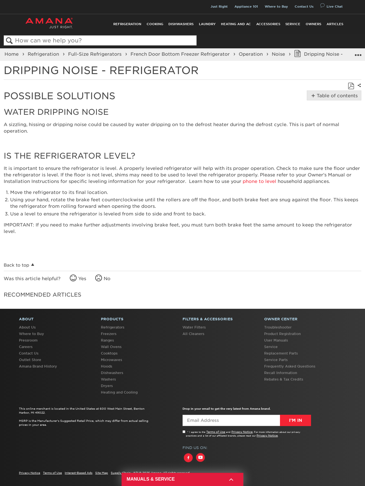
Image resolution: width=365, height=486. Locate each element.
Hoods (106, 366)
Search (9, 41)
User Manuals (276, 340)
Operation (251, 54)
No (107, 278)
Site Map (101, 472)
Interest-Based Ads (78, 472)
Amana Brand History (38, 366)
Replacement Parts (281, 353)
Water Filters (194, 327)
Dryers (107, 386)
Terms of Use (215, 431)
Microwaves (111, 360)
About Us (27, 327)
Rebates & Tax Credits (283, 379)
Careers (25, 347)
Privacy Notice (242, 431)
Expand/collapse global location (358, 52)
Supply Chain (121, 472)
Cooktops (109, 353)
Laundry (207, 24)
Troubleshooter (278, 327)
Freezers (108, 334)
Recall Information (280, 373)
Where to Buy (276, 6)
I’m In (295, 420)
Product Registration (282, 334)
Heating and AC (236, 24)
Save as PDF (351, 86)
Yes (82, 278)
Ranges (107, 340)
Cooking (155, 24)
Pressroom (28, 340)
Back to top (16, 265)
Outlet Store (30, 360)
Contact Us (304, 6)
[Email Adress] (246, 420)
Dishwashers (181, 24)
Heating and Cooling (119, 392)
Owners (313, 24)
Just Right (219, 6)
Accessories (268, 24)
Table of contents (337, 95)
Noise (279, 54)
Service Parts (276, 360)
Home (12, 54)
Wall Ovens (111, 347)
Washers (108, 379)
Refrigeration (127, 24)
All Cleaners (193, 334)
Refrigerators (112, 327)
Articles (335, 24)
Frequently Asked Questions (289, 366)
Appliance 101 (246, 6)
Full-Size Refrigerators (95, 54)
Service (292, 24)
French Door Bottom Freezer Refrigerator (181, 54)
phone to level (259, 181)
